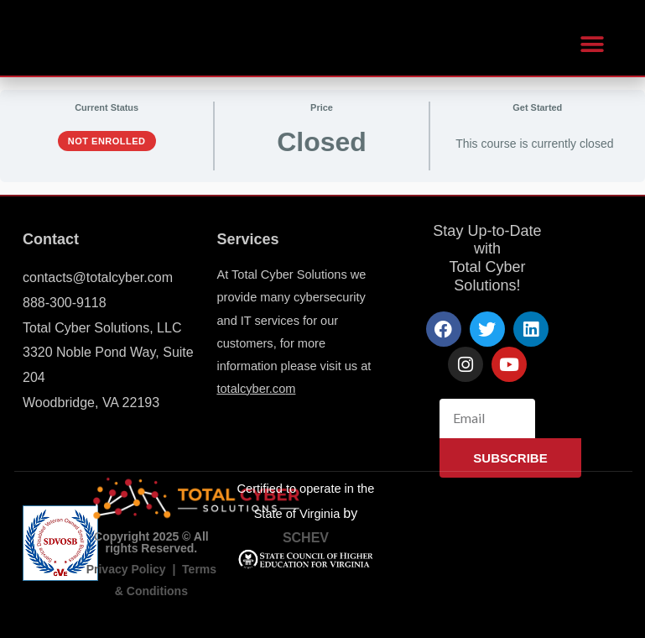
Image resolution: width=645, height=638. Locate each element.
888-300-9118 (65, 302)
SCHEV (306, 538)
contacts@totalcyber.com (98, 277)
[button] (592, 44)
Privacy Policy (126, 569)
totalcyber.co (250, 388)
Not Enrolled (107, 141)
